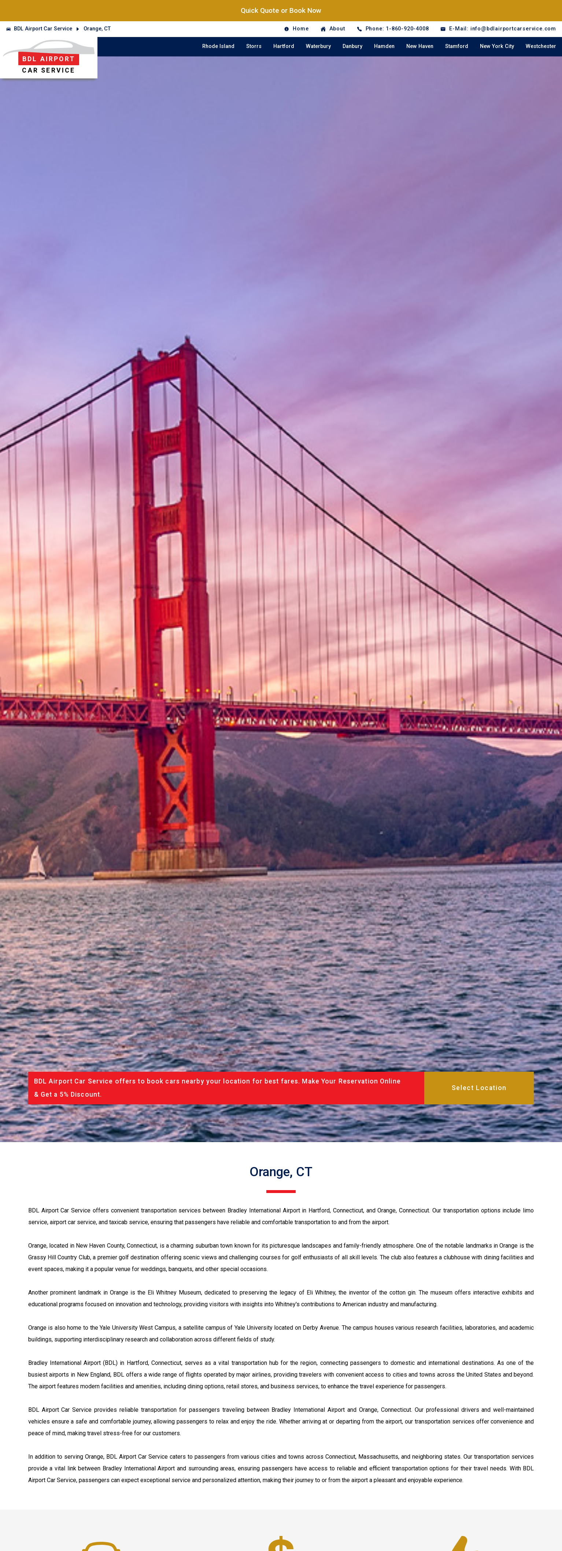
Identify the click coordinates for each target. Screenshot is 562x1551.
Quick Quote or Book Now (281, 10)
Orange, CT (97, 29)
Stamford (456, 46)
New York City (497, 46)
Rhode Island (218, 46)
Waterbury (318, 46)
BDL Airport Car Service (43, 29)
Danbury (352, 46)
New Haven (419, 46)
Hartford (283, 46)
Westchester (541, 46)
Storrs (254, 46)
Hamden (384, 46)
